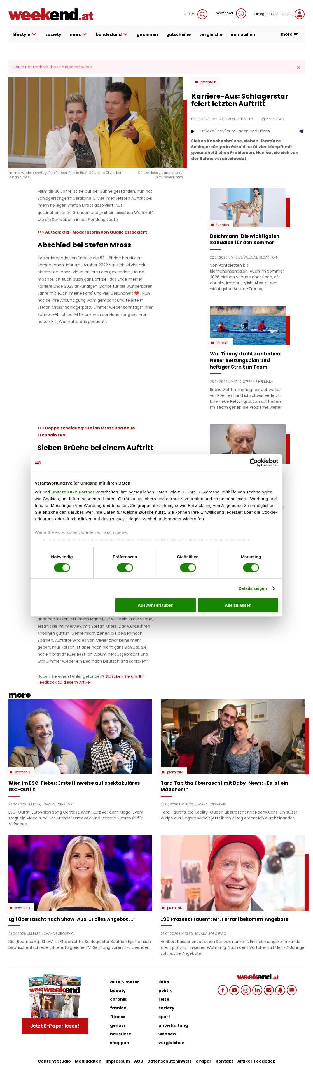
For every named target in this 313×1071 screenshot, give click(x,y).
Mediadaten (88, 1061)
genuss (118, 1025)
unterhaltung (173, 1025)
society (53, 34)
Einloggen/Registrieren (279, 14)
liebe (163, 982)
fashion (118, 1008)
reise (163, 999)
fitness (117, 1016)
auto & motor (124, 982)
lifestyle (25, 35)
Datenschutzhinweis (169, 1061)
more (290, 34)
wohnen (167, 1034)
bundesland (112, 35)
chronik (118, 999)
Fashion (222, 225)
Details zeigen (253, 588)
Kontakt (224, 1061)
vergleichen (171, 1043)
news (79, 35)
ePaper (203, 1061)
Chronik (222, 343)
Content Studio (54, 1061)
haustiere (120, 1034)
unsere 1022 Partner (73, 491)
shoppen (119, 1043)
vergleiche (211, 34)
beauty (118, 990)
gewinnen (147, 34)
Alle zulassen (238, 605)
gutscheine (178, 34)
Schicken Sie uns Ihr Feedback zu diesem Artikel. (91, 679)
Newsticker (231, 13)
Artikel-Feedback (256, 1061)
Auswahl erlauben (156, 605)
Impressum (118, 1061)
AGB (138, 1061)
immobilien (243, 34)
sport (164, 1016)
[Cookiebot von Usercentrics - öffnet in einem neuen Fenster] (253, 462)
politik (165, 990)
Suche (195, 14)
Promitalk (208, 82)
